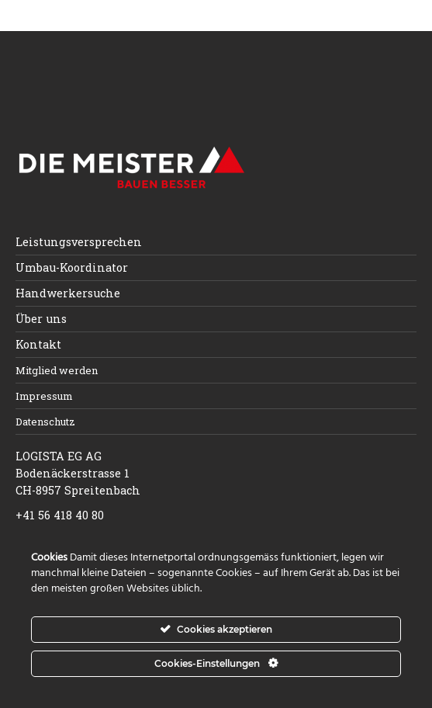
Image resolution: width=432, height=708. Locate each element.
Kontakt (38, 344)
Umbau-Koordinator (72, 267)
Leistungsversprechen (79, 241)
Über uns (41, 318)
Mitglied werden (57, 370)
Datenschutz (45, 422)
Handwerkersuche (68, 293)
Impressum (44, 396)
